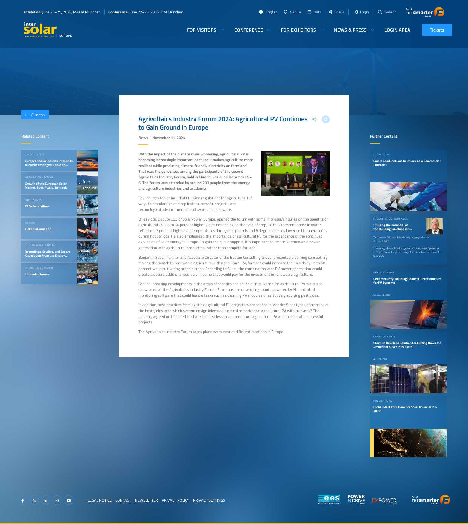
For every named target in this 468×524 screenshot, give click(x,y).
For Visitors (201, 29)
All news (33, 115)
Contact (123, 500)
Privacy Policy (175, 500)
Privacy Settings (209, 500)
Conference (248, 29)
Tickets (437, 29)
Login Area (397, 29)
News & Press (350, 29)
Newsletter (146, 500)
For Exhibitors (298, 29)
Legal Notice (100, 500)
